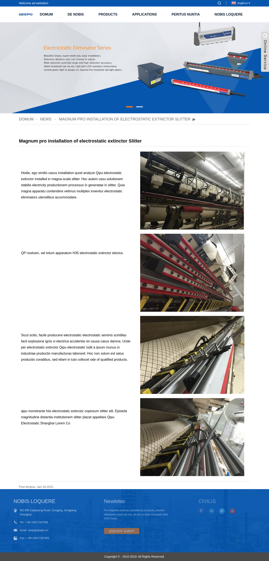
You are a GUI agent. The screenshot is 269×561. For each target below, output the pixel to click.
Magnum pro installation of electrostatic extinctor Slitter (124, 119)
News (45, 119)
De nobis (75, 14)
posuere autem (109, 531)
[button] (129, 106)
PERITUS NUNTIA (186, 14)
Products (108, 14)
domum (46, 14)
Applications (144, 14)
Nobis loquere (229, 14)
